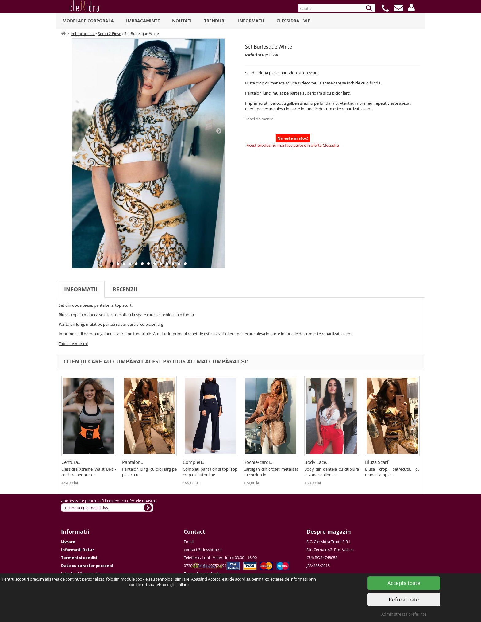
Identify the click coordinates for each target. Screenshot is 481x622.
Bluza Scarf (376, 462)
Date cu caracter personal (87, 565)
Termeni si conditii (79, 557)
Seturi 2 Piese (109, 33)
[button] (411, 7)
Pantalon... (133, 462)
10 (166, 263)
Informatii (251, 21)
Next (219, 130)
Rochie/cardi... (259, 462)
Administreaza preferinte (403, 614)
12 (179, 263)
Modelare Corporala (88, 21)
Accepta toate (403, 582)
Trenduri (215, 21)
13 (185, 263)
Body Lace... (317, 462)
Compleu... (194, 462)
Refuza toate (404, 599)
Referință (254, 55)
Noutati (182, 21)
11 (173, 263)
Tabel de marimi (259, 119)
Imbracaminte (143, 21)
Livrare (68, 541)
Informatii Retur (77, 549)
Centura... (71, 462)
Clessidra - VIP (293, 21)
